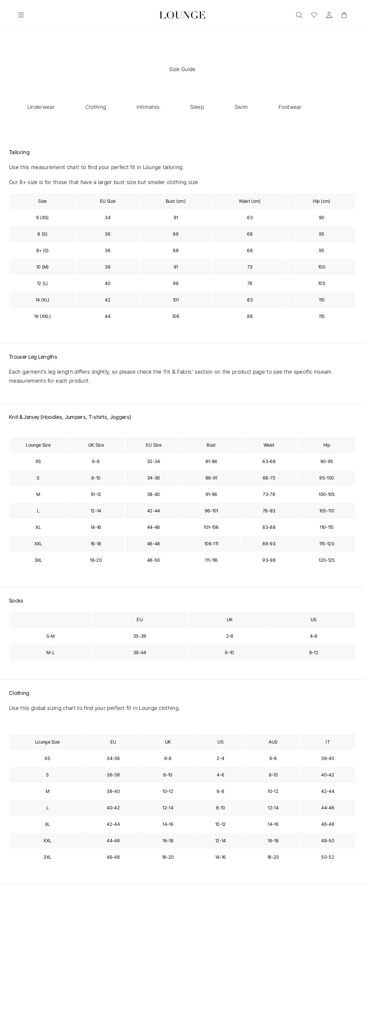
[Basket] (344, 15)
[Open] (21, 15)
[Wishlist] (314, 15)
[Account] (329, 15)
